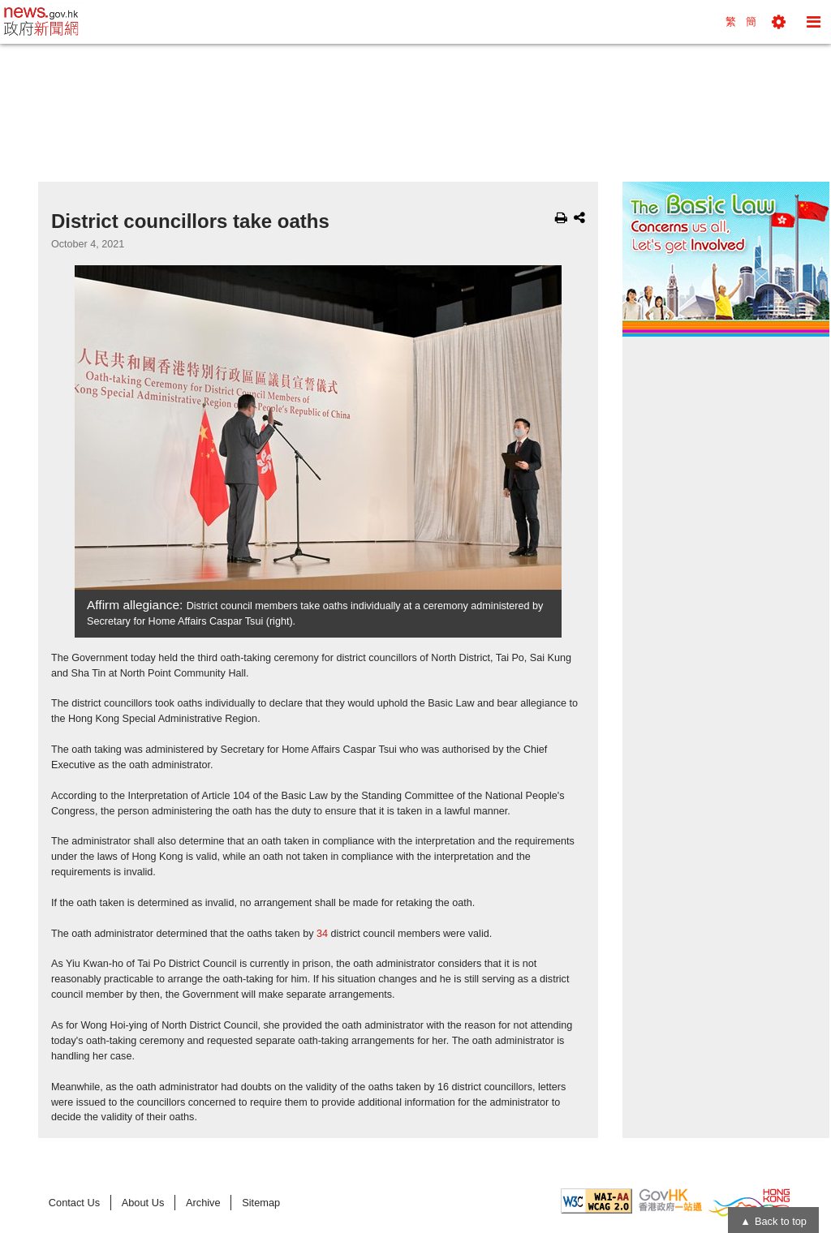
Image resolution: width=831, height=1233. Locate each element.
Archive (203, 1202)
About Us (143, 1202)
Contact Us (74, 1202)
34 (322, 933)
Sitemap (261, 1202)
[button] (778, 22)
